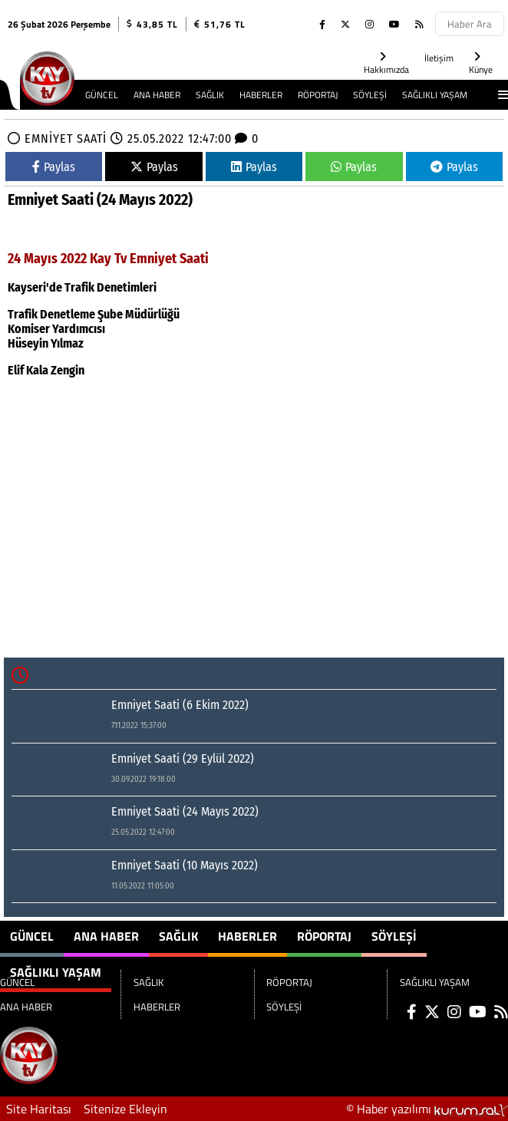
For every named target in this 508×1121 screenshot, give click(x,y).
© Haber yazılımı (427, 1109)
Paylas (53, 167)
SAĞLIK (210, 94)
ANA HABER (157, 94)
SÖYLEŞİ (370, 94)
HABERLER (260, 94)
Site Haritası (38, 1109)
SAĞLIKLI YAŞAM (434, 94)
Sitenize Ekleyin (125, 1109)
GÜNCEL (101, 94)
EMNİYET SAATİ (66, 138)
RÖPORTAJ (318, 94)
